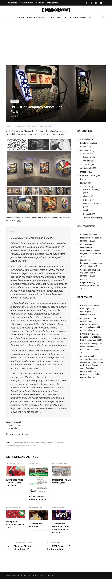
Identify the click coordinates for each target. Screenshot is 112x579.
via (19, 220)
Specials (86, 164)
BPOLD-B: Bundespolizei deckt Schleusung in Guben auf (91, 347)
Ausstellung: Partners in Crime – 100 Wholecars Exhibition (61, 528)
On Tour (86, 161)
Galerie (60, 443)
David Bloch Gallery (36, 443)
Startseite (12, 3)
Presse (83, 179)
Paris (16, 446)
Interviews (87, 157)
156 (13, 443)
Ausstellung (21, 443)
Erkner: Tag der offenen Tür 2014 (37, 497)
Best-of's (87, 153)
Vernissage (31, 446)
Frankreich (51, 443)
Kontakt (40, 3)
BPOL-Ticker (84, 297)
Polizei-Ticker (86, 226)
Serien (86, 214)
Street (22, 446)
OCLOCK (9, 446)
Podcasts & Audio (87, 175)
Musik (85, 210)
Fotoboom (71, 17)
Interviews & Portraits (92, 204)
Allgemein (84, 139)
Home (9, 126)
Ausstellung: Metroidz (35, 525)
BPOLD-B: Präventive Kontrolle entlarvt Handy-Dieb (91, 337)
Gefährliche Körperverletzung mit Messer (89, 282)
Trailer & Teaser (90, 218)
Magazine (85, 17)
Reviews (84, 183)
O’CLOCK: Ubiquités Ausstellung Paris (37, 126)
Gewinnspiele (86, 168)
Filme (85, 196)
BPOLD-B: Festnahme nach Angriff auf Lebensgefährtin (89, 308)
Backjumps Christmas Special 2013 (15, 524)
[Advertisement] (56, 44)
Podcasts (56, 17)
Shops (20, 17)
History (86, 200)
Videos (43, 17)
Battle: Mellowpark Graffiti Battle (61, 481)
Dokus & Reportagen (92, 189)
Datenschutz (52, 3)
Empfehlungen (86, 143)
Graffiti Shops (26, 3)
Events (31, 17)
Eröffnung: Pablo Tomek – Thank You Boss (14, 483)
